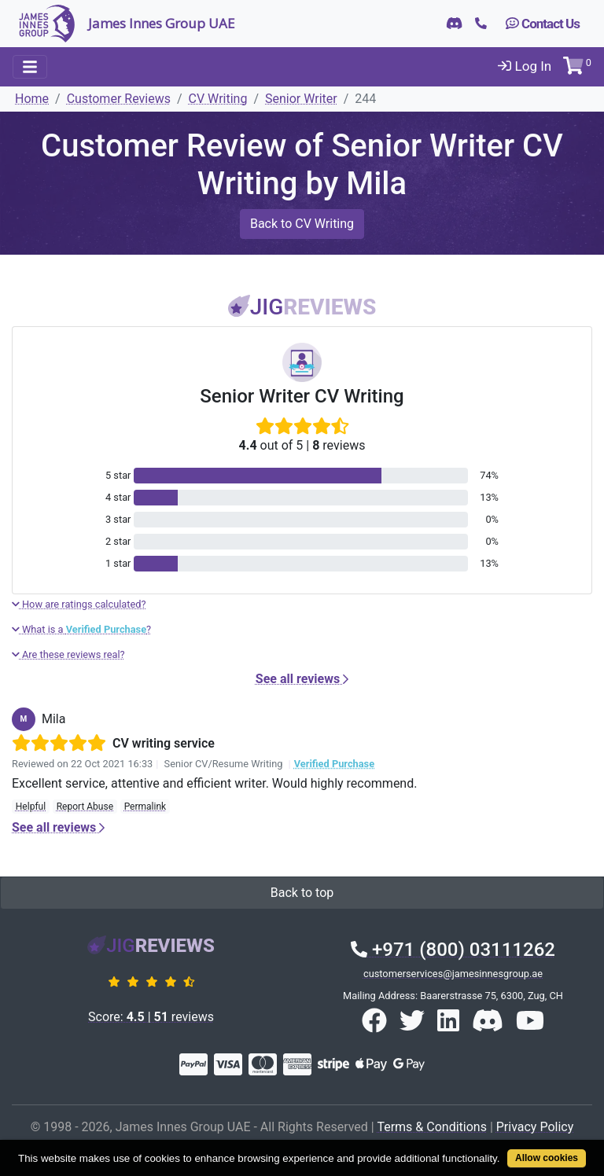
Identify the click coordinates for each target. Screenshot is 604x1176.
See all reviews (302, 678)
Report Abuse (85, 806)
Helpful (31, 806)
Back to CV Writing (302, 223)
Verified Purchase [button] (334, 764)
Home (32, 98)
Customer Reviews (119, 98)
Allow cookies (546, 1157)
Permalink (145, 806)
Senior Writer (301, 98)
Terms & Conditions (432, 1126)
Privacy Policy (535, 1126)
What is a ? (81, 629)
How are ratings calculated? (79, 604)
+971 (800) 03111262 (453, 950)
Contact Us (543, 23)
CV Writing (218, 98)
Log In (524, 66)
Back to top (302, 892)
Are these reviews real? (68, 654)
